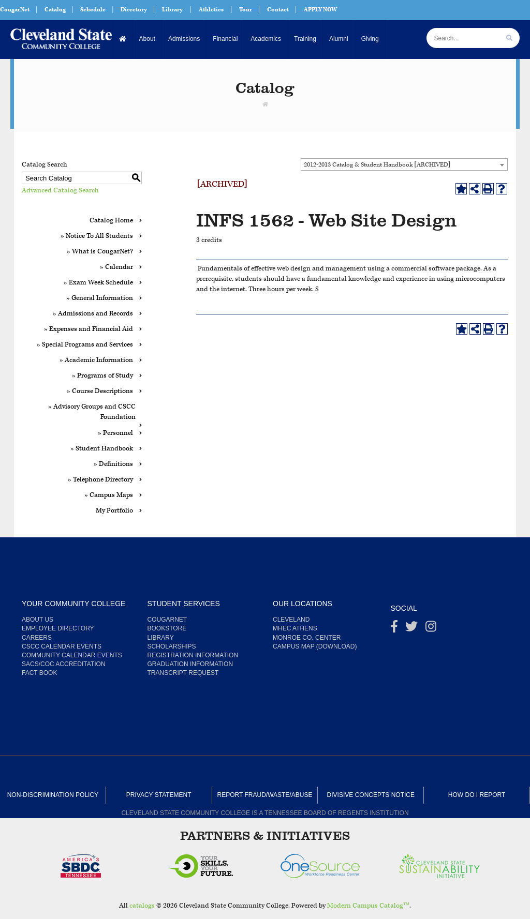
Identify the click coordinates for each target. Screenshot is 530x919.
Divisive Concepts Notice (371, 795)
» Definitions (113, 464)
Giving (370, 38)
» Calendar (116, 267)
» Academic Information (96, 360)
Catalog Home (111, 220)
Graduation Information (190, 664)
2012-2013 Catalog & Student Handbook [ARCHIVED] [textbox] (377, 165)
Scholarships (172, 646)
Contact (278, 9)
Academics (266, 38)
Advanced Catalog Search (60, 190)
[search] (509, 38)
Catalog (55, 9)
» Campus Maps (108, 495)
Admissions (184, 38)
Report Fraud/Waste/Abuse (265, 795)
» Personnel (115, 433)
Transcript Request (183, 672)
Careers (37, 637)
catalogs (142, 905)
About (147, 38)
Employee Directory (58, 628)
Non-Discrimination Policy (52, 795)
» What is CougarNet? (100, 251)
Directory (134, 9)
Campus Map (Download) (315, 646)
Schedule (93, 9)
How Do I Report (476, 795)
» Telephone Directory (100, 479)
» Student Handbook (101, 448)
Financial (225, 38)
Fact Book (39, 672)
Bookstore (167, 628)
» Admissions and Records (93, 313)
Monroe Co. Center (307, 637)
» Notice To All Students (97, 236)
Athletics (211, 9)
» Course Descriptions (100, 391)
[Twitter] (411, 628)
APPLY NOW (320, 9)
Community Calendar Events (72, 655)
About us (37, 619)
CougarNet (15, 9)
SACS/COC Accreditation (64, 664)
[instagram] (430, 628)
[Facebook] (394, 628)
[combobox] (404, 164)
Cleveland (291, 619)
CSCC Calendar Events (61, 646)
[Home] (123, 39)
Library (172, 9)
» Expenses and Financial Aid (88, 329)
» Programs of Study (102, 375)
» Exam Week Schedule (98, 282)
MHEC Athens (295, 628)
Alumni (338, 38)
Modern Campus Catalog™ (368, 905)
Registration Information (193, 655)
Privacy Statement (159, 795)
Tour (245, 9)
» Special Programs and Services (85, 344)
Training (305, 38)
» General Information (99, 298)
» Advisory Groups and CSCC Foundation (92, 411)
